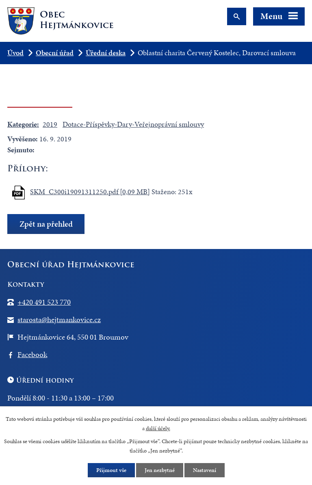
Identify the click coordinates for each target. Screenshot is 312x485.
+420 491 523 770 (44, 302)
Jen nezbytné (160, 470)
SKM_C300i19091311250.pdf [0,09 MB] (90, 191)
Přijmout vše (111, 470)
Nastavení (204, 470)
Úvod (15, 53)
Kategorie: (23, 124)
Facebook (32, 354)
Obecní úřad (55, 53)
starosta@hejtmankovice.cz (59, 319)
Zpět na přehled (46, 224)
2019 (50, 124)
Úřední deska (106, 53)
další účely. (158, 428)
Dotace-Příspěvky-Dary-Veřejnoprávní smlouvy (133, 124)
